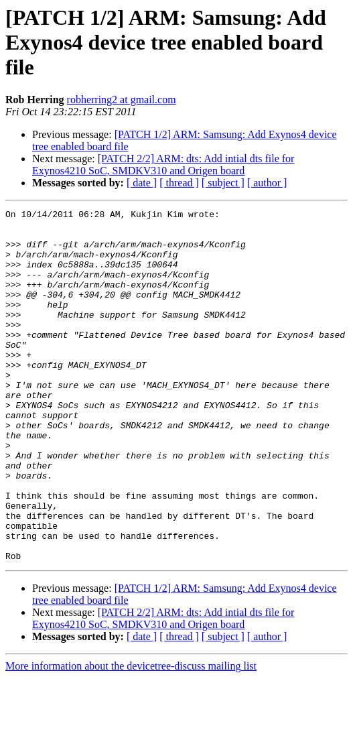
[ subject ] (223, 182)
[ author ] (267, 182)
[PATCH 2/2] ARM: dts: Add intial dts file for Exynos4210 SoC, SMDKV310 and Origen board (163, 164)
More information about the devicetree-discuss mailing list (131, 736)
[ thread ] (179, 182)
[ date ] (142, 182)
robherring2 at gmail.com (121, 99)
